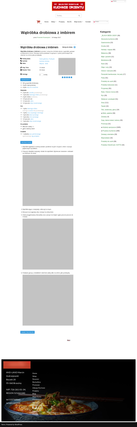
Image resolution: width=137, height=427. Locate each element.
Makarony (104, 53)
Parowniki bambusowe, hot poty (112, 74)
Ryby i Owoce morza (108, 92)
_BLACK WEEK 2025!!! (109, 35)
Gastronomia (105, 42)
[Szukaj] (66, 16)
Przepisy (62, 22)
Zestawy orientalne (107, 135)
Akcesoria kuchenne (108, 39)
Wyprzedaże (105, 138)
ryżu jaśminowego (35, 134)
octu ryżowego (34, 117)
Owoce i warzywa (107, 71)
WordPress (18, 424)
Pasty (103, 78)
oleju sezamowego (36, 103)
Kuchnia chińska (44, 61)
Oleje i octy (105, 67)
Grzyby (103, 46)
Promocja (104, 124)
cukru (31, 101)
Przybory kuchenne (109, 131)
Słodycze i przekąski (108, 99)
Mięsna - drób (43, 63)
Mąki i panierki (106, 57)
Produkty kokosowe (107, 85)
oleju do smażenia (32, 87)
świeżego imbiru (34, 95)
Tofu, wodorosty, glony (108, 110)
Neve (3, 424)
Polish (96, 21)
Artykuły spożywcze (109, 127)
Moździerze (105, 60)
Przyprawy (104, 88)
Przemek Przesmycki (43, 37)
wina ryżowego (34, 115)
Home (46, 22)
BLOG (69, 22)
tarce (31, 111)
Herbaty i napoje (106, 49)
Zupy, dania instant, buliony (110, 120)
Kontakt (88, 22)
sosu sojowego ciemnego (35, 113)
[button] (55, 21)
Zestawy (104, 117)
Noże (103, 64)
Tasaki (103, 106)
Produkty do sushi (107, 81)
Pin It (68, 340)
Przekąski (52, 59)
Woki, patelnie (107, 113)
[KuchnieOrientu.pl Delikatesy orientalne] (68, 6)
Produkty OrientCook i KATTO (111, 145)
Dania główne (43, 59)
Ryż (102, 96)
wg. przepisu (35, 136)
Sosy (103, 103)
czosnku (31, 93)
